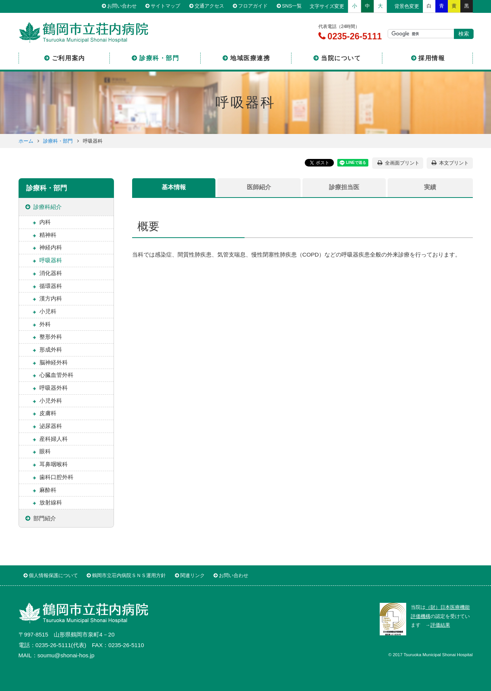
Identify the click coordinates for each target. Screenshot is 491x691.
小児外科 (50, 400)
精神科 (47, 235)
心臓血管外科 (56, 375)
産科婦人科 (53, 439)
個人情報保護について (53, 575)
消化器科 (50, 273)
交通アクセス (209, 6)
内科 (45, 222)
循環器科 (50, 286)
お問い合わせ (122, 6)
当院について (341, 58)
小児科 (47, 311)
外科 (45, 324)
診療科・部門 (159, 58)
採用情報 (431, 58)
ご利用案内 (68, 58)
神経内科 (50, 247)
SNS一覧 (292, 6)
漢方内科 (50, 298)
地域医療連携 (250, 58)
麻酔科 (47, 490)
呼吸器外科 (53, 387)
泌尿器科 (50, 426)
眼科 (45, 451)
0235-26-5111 (353, 36)
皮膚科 (47, 413)
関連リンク (192, 575)
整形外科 (50, 336)
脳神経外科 (53, 362)
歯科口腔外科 (56, 477)
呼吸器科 (50, 260)
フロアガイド (253, 6)
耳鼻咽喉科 (53, 464)
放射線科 (50, 502)
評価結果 (440, 625)
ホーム (26, 141)
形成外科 (50, 349)
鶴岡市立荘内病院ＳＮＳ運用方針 (129, 575)
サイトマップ (165, 6)
